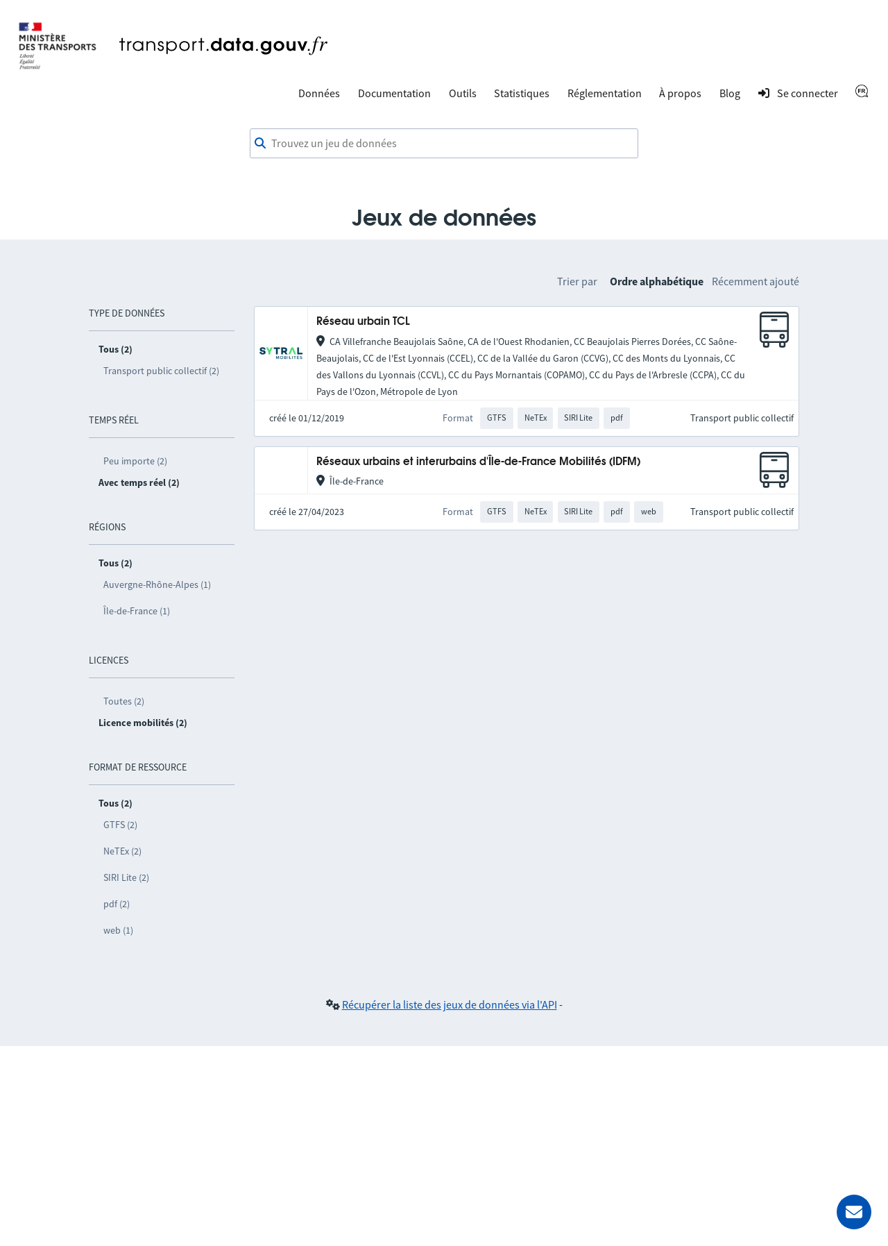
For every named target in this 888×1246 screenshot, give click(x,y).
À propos (680, 93)
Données (319, 93)
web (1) (118, 930)
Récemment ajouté (755, 281)
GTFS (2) (120, 824)
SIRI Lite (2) (126, 877)
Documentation (394, 93)
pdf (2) (116, 904)
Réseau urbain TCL (363, 322)
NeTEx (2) (122, 851)
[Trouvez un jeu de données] (444, 143)
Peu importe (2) (135, 461)
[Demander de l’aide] (854, 1212)
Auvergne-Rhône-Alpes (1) (157, 584)
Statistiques (521, 93)
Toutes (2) (123, 701)
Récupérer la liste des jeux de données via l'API (449, 1004)
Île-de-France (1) (136, 611)
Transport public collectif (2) (161, 370)
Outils (463, 93)
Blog (729, 93)
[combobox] (444, 143)
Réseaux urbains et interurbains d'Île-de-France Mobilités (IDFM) (478, 462)
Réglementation (604, 93)
